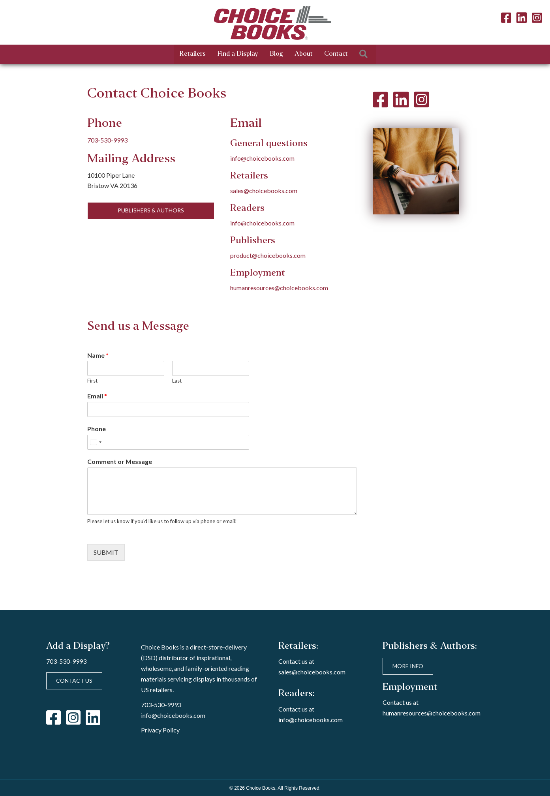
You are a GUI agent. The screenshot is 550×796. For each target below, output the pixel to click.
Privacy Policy (160, 730)
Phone (96, 428)
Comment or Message (119, 461)
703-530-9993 (107, 140)
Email (97, 396)
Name (98, 355)
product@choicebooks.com (268, 255)
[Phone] (168, 442)
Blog (276, 54)
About (304, 54)
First (92, 380)
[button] (365, 54)
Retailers (192, 54)
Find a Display (237, 54)
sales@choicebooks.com (263, 190)
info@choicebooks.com (262, 158)
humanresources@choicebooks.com (279, 287)
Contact (336, 54)
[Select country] (95, 442)
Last (177, 380)
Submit (106, 552)
